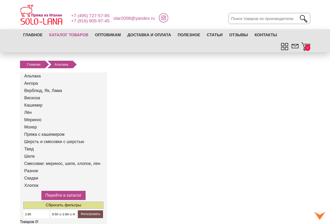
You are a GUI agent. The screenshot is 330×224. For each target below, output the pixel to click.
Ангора (31, 83)
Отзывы (238, 35)
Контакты (265, 35)
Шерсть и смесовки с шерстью (54, 141)
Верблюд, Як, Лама (43, 90)
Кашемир (33, 105)
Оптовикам (108, 35)
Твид (29, 149)
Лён (28, 112)
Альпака (61, 64)
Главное (33, 35)
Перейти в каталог (63, 195)
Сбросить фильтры (63, 205)
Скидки (31, 178)
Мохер (30, 127)
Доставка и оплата (149, 35)
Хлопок (31, 185)
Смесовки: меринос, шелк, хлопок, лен (62, 163)
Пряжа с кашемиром (44, 134)
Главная (33, 64)
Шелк (29, 156)
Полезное (189, 35)
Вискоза (32, 98)
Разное (31, 170)
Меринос (33, 119)
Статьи (215, 35)
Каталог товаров (68, 35)
